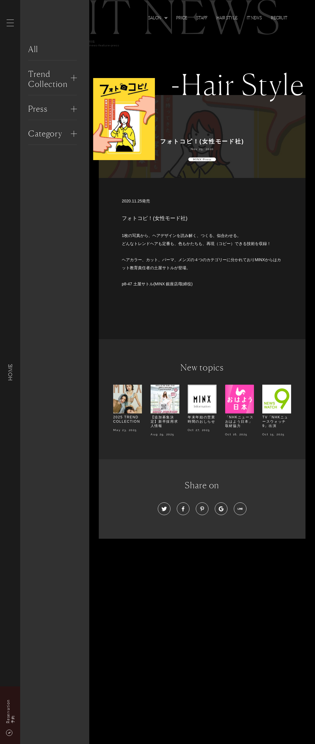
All (33, 49)
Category (45, 133)
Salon (154, 17)
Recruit (279, 17)
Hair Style (227, 17)
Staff (201, 17)
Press (38, 109)
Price (181, 17)
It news (254, 17)
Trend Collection (48, 79)
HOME (10, 371)
